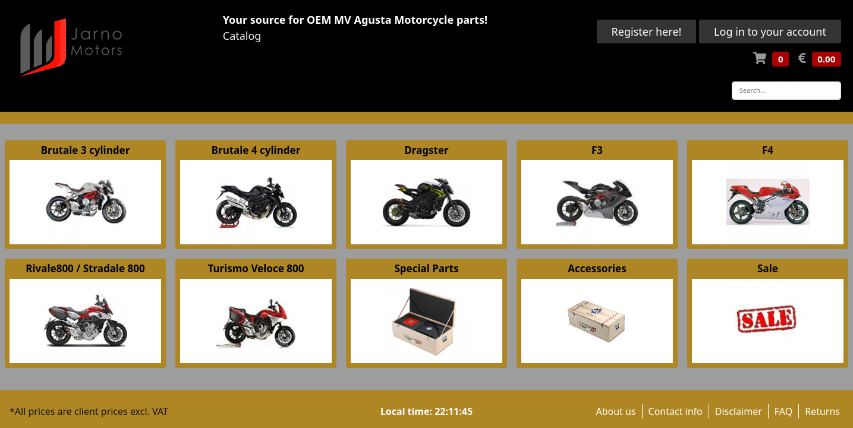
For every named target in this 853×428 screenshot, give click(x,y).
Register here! (647, 31)
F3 (597, 150)
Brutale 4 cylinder (256, 150)
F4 (767, 150)
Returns (822, 411)
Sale (767, 268)
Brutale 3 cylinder (85, 150)
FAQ (783, 411)
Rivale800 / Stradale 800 (85, 268)
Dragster (426, 150)
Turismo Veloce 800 (256, 268)
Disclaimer (738, 411)
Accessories (597, 268)
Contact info (676, 411)
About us (615, 411)
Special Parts (426, 268)
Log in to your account (770, 31)
